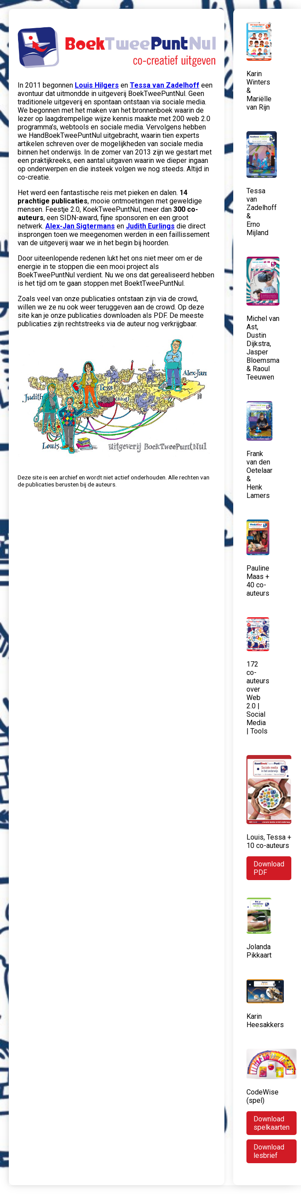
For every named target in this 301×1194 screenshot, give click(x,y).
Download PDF (268, 868)
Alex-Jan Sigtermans (80, 226)
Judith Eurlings (150, 226)
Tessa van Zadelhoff (164, 85)
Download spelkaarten (271, 1123)
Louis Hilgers (97, 85)
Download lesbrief (268, 1151)
